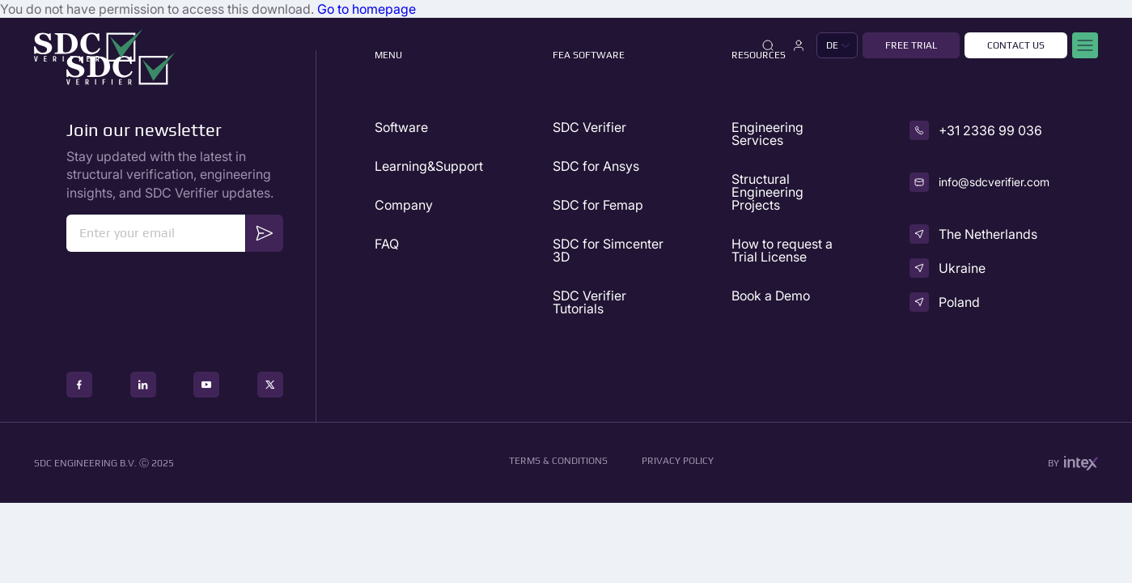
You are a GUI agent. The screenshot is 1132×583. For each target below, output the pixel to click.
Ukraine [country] (962, 268)
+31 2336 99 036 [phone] (990, 130)
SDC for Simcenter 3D (608, 250)
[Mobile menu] (1085, 45)
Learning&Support (429, 166)
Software (401, 127)
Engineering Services (767, 134)
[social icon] (79, 385)
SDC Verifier (589, 127)
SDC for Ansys (596, 166)
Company (404, 204)
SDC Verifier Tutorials (589, 302)
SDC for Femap (598, 204)
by (1073, 463)
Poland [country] (959, 302)
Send (264, 232)
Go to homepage (366, 9)
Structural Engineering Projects (767, 191)
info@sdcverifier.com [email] (994, 182)
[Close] (768, 45)
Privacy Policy (678, 461)
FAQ (387, 243)
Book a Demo (770, 295)
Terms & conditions (558, 461)
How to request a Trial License (782, 250)
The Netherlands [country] (988, 234)
